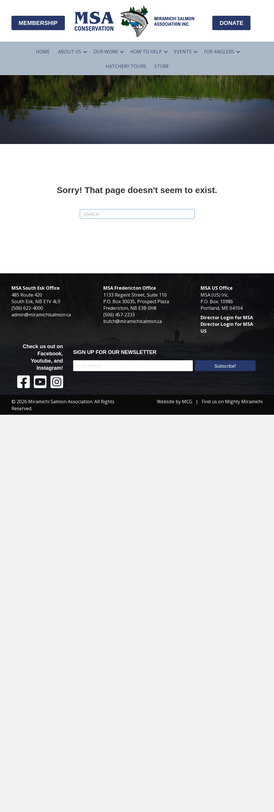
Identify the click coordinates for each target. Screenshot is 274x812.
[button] (85, 51)
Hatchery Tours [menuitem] (126, 66)
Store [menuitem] (161, 66)
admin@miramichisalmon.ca (41, 314)
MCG (187, 401)
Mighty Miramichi (244, 401)
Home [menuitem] (43, 51)
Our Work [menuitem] (106, 51)
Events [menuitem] (183, 51)
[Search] (137, 214)
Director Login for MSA (227, 317)
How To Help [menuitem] (146, 51)
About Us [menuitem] (69, 51)
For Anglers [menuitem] (219, 51)
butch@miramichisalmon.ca (132, 321)
